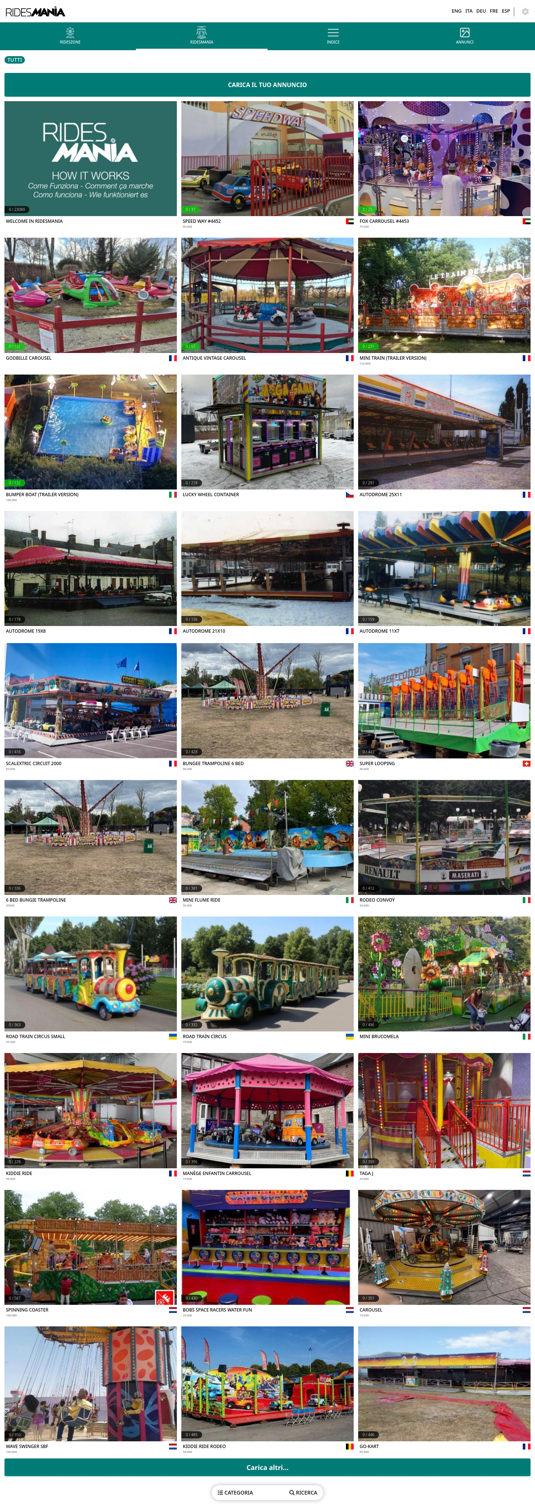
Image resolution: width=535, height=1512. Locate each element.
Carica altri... (267, 1467)
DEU (481, 10)
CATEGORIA (235, 1492)
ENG (457, 10)
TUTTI (14, 59)
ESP (506, 10)
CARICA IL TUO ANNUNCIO (267, 85)
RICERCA (303, 1492)
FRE (494, 10)
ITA (469, 10)
